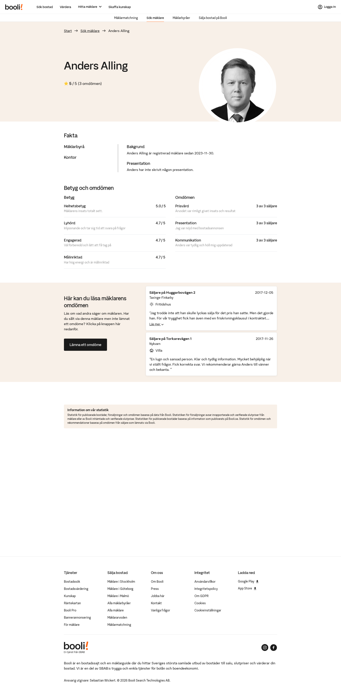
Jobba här (157, 596)
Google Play (248, 581)
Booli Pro (70, 610)
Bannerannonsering (77, 617)
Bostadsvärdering (76, 589)
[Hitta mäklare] (90, 7)
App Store (247, 588)
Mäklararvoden (117, 617)
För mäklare (72, 625)
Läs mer (156, 324)
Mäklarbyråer (181, 18)
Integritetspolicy (206, 589)
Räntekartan (72, 603)
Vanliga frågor (160, 610)
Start (68, 31)
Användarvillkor (205, 582)
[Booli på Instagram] (264, 647)
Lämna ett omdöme (85, 345)
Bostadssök (72, 582)
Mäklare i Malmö (118, 596)
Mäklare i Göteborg (120, 589)
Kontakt (156, 603)
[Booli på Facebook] (273, 647)
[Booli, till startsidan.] (14, 7)
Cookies (200, 603)
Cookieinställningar (207, 610)
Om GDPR (201, 596)
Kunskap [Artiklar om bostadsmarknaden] (70, 596)
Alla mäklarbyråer (119, 603)
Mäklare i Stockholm (121, 582)
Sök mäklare (155, 18)
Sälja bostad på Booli (213, 18)
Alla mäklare (115, 610)
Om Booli (157, 582)
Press (155, 589)
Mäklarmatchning (126, 18)
